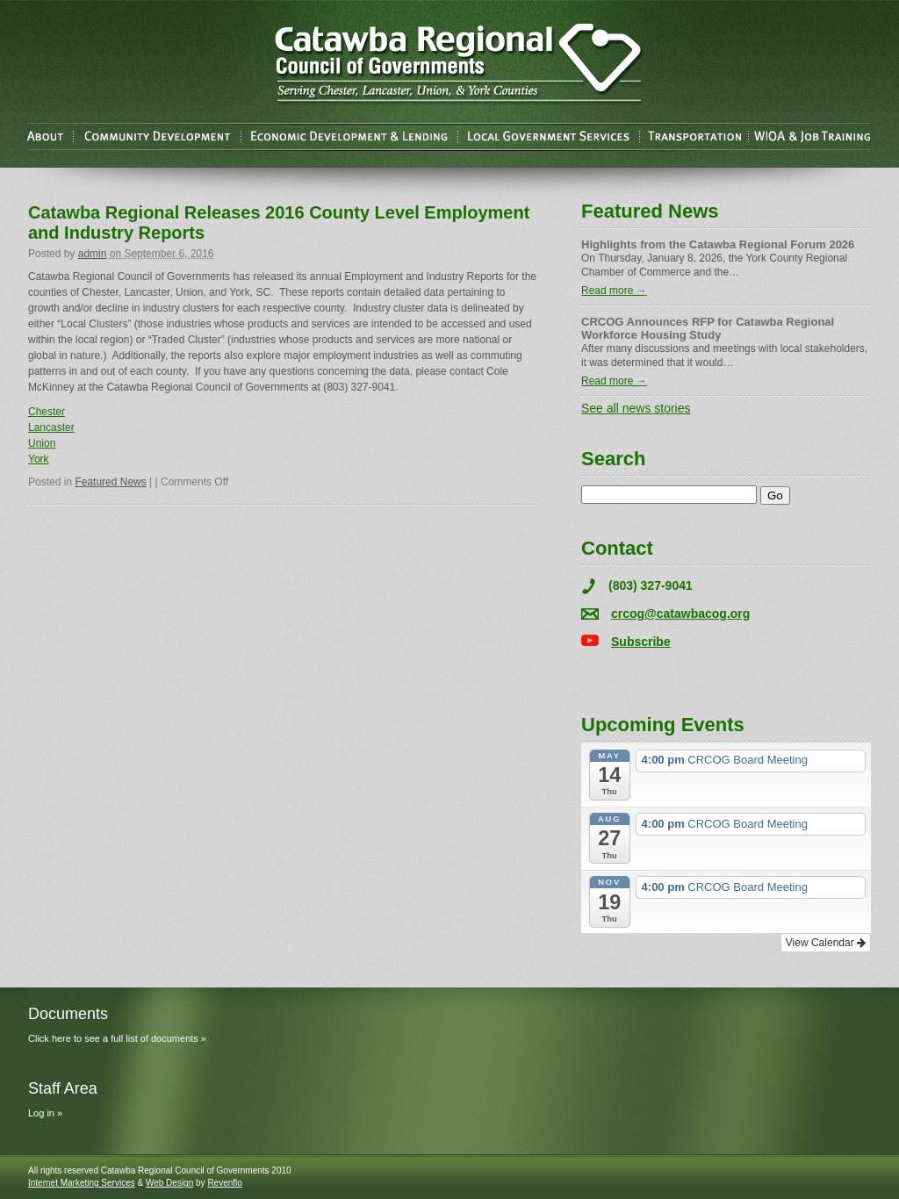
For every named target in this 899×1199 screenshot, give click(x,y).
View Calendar (826, 943)
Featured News (110, 482)
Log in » (45, 1113)
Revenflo (224, 1183)
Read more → (614, 290)
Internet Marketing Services (81, 1183)
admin (92, 254)
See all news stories (636, 408)
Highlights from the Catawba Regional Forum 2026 (717, 244)
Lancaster (51, 427)
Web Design (169, 1183)
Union (41, 443)
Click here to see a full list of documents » (117, 1038)
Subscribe (641, 642)
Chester (46, 412)
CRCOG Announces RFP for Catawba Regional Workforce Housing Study (707, 328)
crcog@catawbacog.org (680, 614)
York (38, 459)
